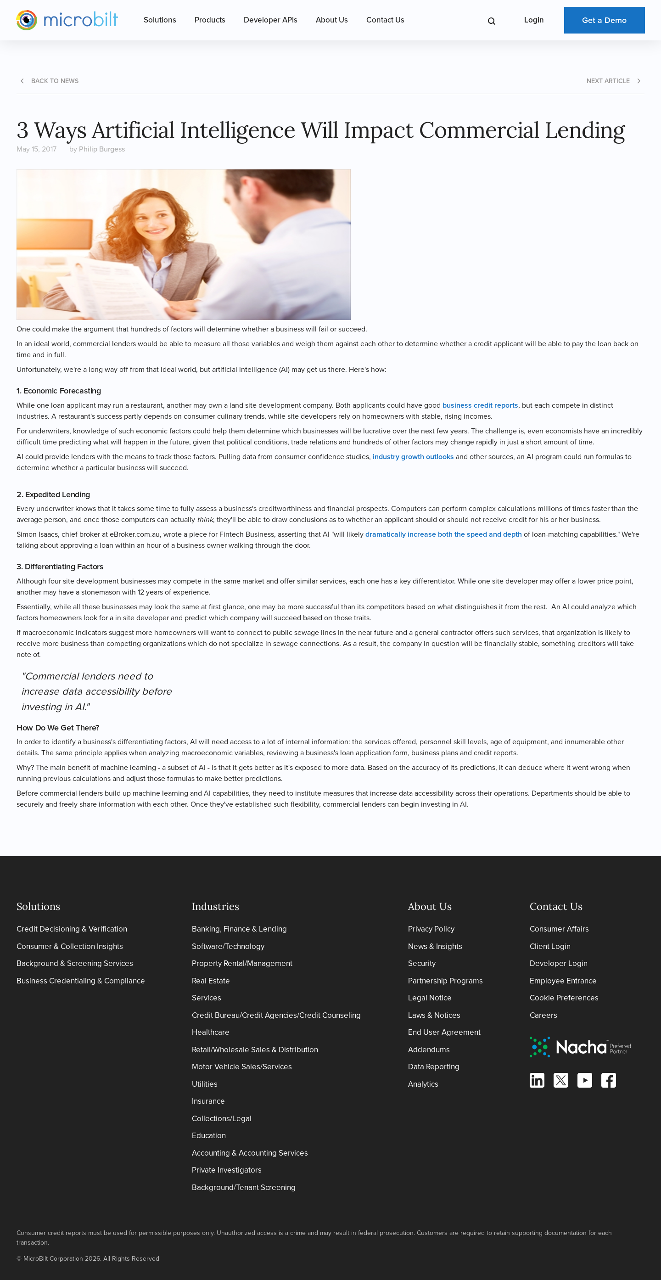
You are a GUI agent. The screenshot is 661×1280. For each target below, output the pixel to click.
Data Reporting (433, 1066)
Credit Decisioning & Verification (72, 929)
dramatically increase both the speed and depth (443, 534)
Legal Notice (430, 998)
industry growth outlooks (413, 456)
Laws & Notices (434, 1015)
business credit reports (480, 405)
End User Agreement (444, 1032)
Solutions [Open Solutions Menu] (160, 20)
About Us (332, 20)
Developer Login (559, 963)
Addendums (429, 1049)
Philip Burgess (102, 149)
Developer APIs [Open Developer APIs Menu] (270, 20)
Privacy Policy (431, 929)
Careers (543, 1015)
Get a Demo (604, 20)
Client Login (550, 946)
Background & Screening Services (75, 963)
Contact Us (385, 20)
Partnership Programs (445, 981)
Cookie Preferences (564, 998)
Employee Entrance (563, 981)
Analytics (423, 1084)
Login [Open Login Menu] (534, 20)
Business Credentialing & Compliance (81, 981)
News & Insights (435, 946)
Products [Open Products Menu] (210, 20)
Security (422, 963)
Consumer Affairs (559, 929)
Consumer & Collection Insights (70, 946)
